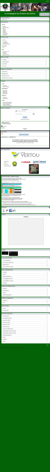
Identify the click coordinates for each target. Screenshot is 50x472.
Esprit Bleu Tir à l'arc (6, 51)
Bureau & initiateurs (6, 27)
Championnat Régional (6, 104)
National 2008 (5, 91)
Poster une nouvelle (23, 134)
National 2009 (5, 90)
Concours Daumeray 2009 (7, 103)
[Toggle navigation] (47, 1)
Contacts (4, 30)
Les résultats (5, 97)
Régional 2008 (5, 93)
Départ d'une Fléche (6, 54)
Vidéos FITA (5, 52)
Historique (4, 26)
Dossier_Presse (4, 19)
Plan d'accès (5, 32)
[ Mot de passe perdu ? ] (25, 119)
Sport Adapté (5, 85)
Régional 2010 (5, 92)
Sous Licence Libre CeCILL (19, 347)
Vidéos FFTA (5, 53)
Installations (5, 31)
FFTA (4, 47)
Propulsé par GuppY (4, 347)
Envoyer (25, 117)
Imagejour (26, 216)
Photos (25, 214)
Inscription (4, 29)
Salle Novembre (5, 98)
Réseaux (25, 207)
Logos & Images (5, 33)
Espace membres (24, 108)
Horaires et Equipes (6, 86)
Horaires (4, 28)
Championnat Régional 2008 (7, 102)
